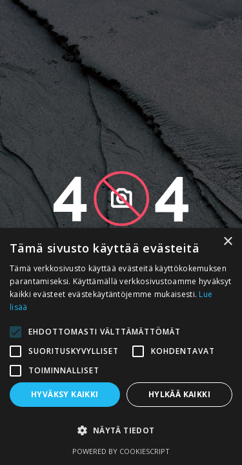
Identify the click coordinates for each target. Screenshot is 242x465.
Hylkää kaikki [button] (179, 394)
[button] (121, 430)
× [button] (227, 242)
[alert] (121, 346)
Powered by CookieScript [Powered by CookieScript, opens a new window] (121, 451)
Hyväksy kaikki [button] (65, 394)
